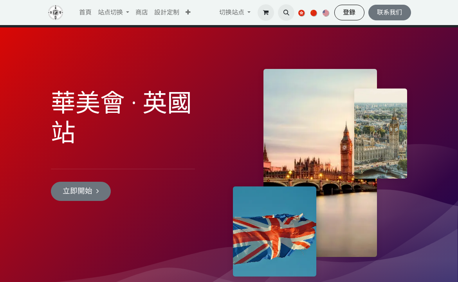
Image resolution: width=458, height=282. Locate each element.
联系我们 (389, 12)
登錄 (349, 12)
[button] (188, 12)
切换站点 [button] (232, 12)
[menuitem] (85, 12)
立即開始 (81, 191)
